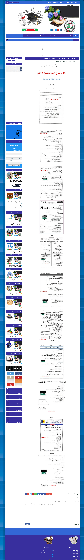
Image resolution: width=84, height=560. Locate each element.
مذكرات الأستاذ (18, 422)
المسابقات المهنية (18, 412)
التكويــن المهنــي (27, 35)
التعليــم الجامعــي (38, 35)
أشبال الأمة (19, 390)
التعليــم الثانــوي (47, 35)
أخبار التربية (19, 388)
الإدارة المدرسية (18, 393)
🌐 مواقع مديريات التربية (55, 553)
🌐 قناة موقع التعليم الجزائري (36, 551)
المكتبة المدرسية (18, 414)
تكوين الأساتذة (18, 417)
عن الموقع (61, 2)
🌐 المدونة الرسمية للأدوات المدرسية (16, 551)
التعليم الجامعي (18, 400)
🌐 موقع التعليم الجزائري (36, 547)
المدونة (71, 2)
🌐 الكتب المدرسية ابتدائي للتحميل (16, 547)
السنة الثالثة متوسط (58, 61)
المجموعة (66, 2)
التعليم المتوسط (65, 61)
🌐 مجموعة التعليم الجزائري (36, 553)
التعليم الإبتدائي (18, 395)
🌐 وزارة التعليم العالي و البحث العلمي (52, 549)
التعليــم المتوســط (58, 35)
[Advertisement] (51, 511)
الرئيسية (76, 2)
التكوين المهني (18, 405)
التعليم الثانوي (75, 548)
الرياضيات (19, 407)
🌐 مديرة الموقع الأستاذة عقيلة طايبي (16, 553)
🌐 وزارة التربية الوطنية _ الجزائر (53, 547)
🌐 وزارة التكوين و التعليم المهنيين (53, 551)
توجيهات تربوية (18, 419)
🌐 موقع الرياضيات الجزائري (36, 549)
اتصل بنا (49, 2)
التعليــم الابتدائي (68, 35)
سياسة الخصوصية (55, 2)
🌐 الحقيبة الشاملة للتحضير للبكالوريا (16, 549)
